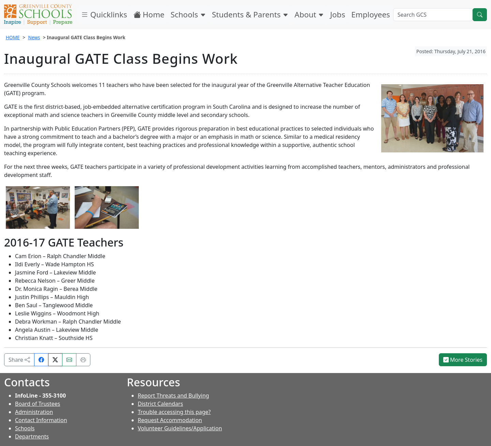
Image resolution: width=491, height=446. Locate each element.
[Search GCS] (433, 14)
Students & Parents (250, 14)
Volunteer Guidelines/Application (180, 428)
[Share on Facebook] (41, 359)
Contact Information (41, 420)
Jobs (337, 14)
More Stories (463, 359)
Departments (32, 436)
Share (19, 359)
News (34, 37)
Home (149, 14)
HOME (13, 37)
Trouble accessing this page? (174, 412)
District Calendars (160, 403)
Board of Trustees (37, 403)
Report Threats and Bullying (173, 395)
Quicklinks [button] (104, 14)
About (309, 14)
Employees (370, 14)
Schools (188, 14)
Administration (34, 412)
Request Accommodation (170, 420)
